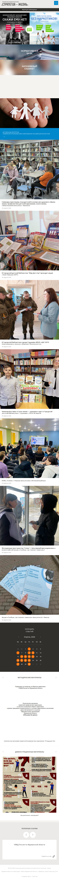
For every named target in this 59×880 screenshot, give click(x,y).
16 (29, 656)
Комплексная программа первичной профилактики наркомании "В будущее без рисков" (29, 741)
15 (25, 656)
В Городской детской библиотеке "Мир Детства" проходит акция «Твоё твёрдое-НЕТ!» (27, 274)
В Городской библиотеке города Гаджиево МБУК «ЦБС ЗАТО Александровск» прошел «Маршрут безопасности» (25, 343)
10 (33, 653)
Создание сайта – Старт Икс (30, 876)
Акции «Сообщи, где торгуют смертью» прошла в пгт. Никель (25, 617)
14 (21, 656)
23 (29, 660)
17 (33, 656)
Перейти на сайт (47, 856)
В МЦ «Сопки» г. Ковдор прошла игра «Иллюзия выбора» (24, 481)
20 (18, 660)
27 (18, 664)
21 (21, 660)
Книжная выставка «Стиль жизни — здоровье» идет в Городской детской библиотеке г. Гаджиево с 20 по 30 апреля (27, 412)
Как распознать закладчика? (29, 815)
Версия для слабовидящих (29, 9)
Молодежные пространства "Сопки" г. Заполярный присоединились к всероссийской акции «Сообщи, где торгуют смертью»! (28, 549)
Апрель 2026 (29, 637)
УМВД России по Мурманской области (29, 845)
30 (29, 664)
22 (25, 660)
